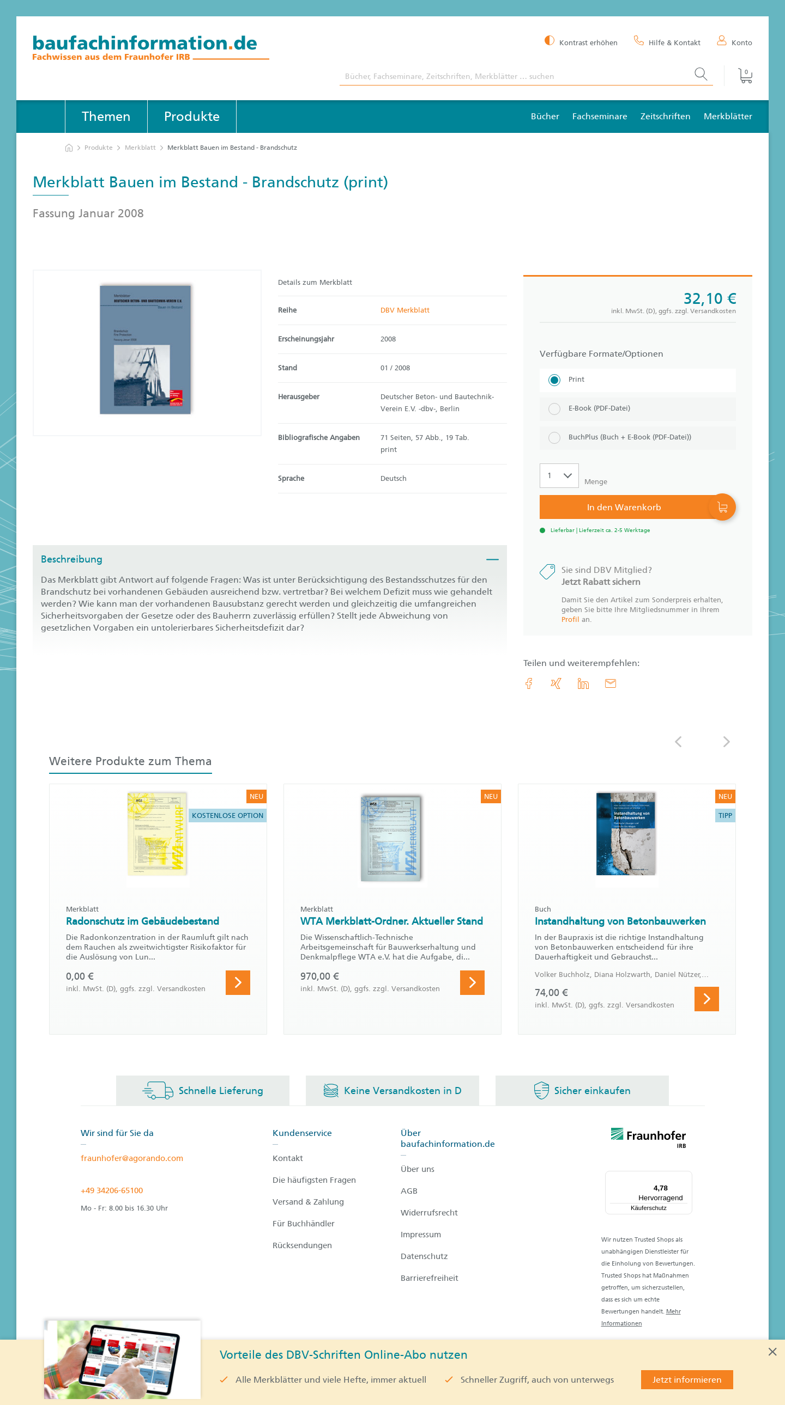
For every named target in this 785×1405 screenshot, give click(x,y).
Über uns (417, 1169)
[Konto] (734, 41)
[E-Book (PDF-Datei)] (638, 409)
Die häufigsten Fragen (314, 1180)
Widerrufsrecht (429, 1213)
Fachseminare (599, 116)
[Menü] (685, 1177)
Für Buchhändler (304, 1224)
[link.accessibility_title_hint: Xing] (556, 683)
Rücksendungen (302, 1245)
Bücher (545, 116)
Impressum (421, 1234)
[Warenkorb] (738, 75)
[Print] (638, 380)
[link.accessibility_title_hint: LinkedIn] (583, 683)
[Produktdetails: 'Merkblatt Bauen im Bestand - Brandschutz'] (147, 352)
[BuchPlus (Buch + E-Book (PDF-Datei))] (638, 438)
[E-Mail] (610, 683)
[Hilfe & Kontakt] (667, 41)
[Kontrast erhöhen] (581, 41)
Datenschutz (424, 1256)
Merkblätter (728, 116)
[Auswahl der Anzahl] (559, 475)
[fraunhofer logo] (648, 1140)
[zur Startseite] (69, 148)
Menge (595, 482)
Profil (570, 619)
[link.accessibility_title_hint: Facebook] (528, 683)
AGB (409, 1191)
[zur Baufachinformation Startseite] (178, 49)
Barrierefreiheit (429, 1278)
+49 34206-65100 (112, 1190)
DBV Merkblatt (405, 310)
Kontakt (288, 1158)
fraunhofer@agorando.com (132, 1158)
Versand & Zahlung (308, 1202)
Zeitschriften (666, 116)
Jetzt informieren (687, 1380)
